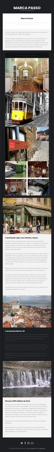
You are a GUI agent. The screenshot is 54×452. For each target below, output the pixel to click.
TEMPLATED (42, 448)
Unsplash (32, 448)
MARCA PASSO (27, 8)
